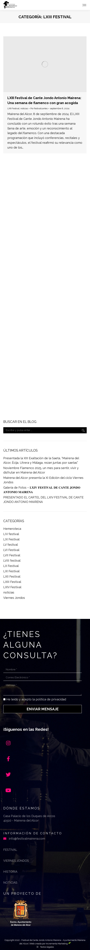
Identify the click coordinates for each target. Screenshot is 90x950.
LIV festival (11, 534)
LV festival (10, 544)
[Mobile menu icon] (84, 5)
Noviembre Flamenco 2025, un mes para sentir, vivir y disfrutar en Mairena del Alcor (41, 470)
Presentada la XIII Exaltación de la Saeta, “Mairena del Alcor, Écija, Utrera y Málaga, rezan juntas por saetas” (41, 460)
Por (39, 108)
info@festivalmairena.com (27, 838)
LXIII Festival (13, 108)
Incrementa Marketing (58, 943)
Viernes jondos (16, 860)
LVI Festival (11, 550)
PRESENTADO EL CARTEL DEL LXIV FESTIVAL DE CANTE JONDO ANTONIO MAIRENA (43, 500)
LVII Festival (11, 555)
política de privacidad (51, 699)
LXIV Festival (12, 587)
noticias (24, 108)
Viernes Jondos (14, 597)
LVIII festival (11, 560)
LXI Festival (11, 571)
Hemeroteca (12, 528)
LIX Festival (11, 539)
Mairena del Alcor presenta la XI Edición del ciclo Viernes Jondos (43, 480)
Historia (10, 871)
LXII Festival (11, 576)
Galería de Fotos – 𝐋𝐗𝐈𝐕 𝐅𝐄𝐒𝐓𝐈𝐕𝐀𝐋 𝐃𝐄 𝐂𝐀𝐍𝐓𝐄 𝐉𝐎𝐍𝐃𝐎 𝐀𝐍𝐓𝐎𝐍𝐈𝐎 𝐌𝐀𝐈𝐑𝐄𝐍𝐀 (41, 490)
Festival (10, 849)
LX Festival (11, 566)
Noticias (10, 882)
